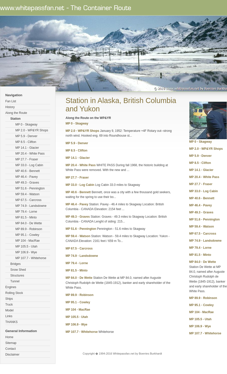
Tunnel (14, 281)
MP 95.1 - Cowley (27, 235)
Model (9, 310)
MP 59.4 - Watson (27, 194)
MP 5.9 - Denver (26, 136)
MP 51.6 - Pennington (30, 188)
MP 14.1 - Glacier (27, 147)
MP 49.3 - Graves (27, 182)
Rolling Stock (14, 293)
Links (8, 316)
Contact (10, 349)
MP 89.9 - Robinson (28, 229)
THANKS (11, 322)
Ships (9, 299)
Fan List (10, 101)
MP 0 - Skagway (26, 124)
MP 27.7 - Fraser (26, 159)
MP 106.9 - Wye (26, 252)
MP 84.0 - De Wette (28, 223)
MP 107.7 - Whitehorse (30, 258)
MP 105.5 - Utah (26, 246)
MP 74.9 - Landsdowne (30, 206)
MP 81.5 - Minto (26, 217)
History (10, 107)
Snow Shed (18, 269)
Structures (17, 275)
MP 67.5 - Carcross (28, 200)
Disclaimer (12, 354)
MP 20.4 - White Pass (30, 153)
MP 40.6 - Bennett (27, 171)
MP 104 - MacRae (27, 240)
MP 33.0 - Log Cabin (29, 165)
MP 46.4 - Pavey (26, 177)
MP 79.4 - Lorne (26, 211)
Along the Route (16, 113)
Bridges (15, 264)
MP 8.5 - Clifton (25, 142)
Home (9, 337)
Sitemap (10, 343)
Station (15, 118)
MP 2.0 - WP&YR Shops (31, 130)
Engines (10, 287)
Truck (9, 304)
